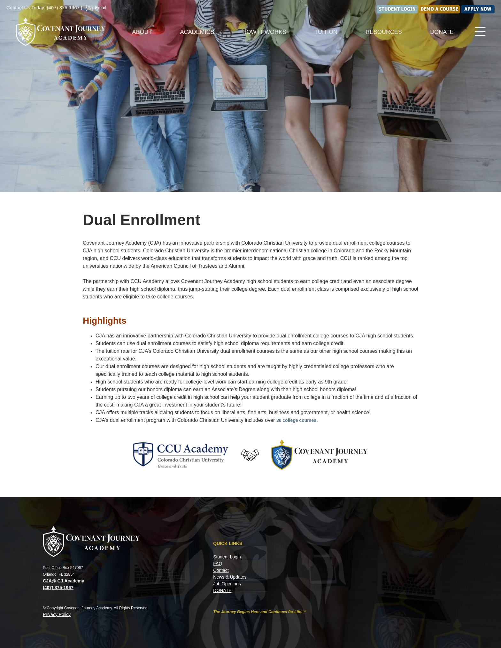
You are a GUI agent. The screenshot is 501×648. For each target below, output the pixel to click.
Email (94, 7)
